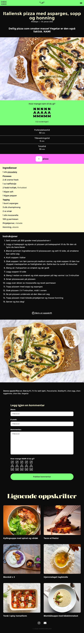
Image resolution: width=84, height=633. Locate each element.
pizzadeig (12, 172)
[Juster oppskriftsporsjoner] (39, 159)
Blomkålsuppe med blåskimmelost (61, 616)
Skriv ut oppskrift (42, 313)
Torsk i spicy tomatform (15, 616)
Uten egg (71, 391)
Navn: (13, 409)
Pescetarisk (52, 391)
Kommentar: (16, 430)
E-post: (13, 419)
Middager (35, 22)
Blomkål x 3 (9, 577)
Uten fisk (17, 393)
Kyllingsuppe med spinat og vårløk (20, 538)
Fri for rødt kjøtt (39, 391)
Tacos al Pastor (51, 538)
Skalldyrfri (62, 391)
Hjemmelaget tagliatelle (56, 577)
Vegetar (25, 393)
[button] (81, 3)
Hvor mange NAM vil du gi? (22, 459)
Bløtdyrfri (27, 391)
